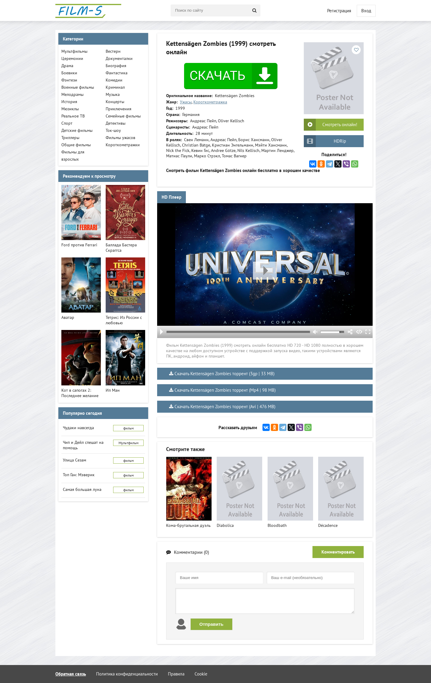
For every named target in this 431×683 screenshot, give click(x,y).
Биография (116, 65)
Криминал (115, 87)
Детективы (115, 123)
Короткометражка (210, 102)
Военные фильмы (77, 87)
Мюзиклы (70, 108)
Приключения (118, 108)
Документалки (119, 58)
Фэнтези (69, 80)
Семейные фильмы (123, 116)
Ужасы (186, 102)
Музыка (113, 94)
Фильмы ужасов (120, 137)
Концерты (115, 101)
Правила (176, 674)
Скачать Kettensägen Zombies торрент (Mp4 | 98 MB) (225, 390)
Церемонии (72, 58)
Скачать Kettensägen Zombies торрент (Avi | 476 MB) (224, 406)
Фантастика (117, 73)
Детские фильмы (76, 130)
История (69, 101)
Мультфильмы (74, 51)
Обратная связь (70, 674)
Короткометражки (123, 144)
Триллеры (70, 137)
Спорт (66, 123)
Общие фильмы (76, 144)
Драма (67, 65)
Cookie (201, 674)
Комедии (114, 80)
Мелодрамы (72, 94)
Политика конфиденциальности (127, 674)
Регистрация (339, 10)
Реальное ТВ (73, 116)
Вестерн (113, 51)
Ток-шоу (113, 130)
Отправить (211, 624)
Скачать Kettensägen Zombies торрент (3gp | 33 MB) (224, 373)
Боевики (69, 73)
